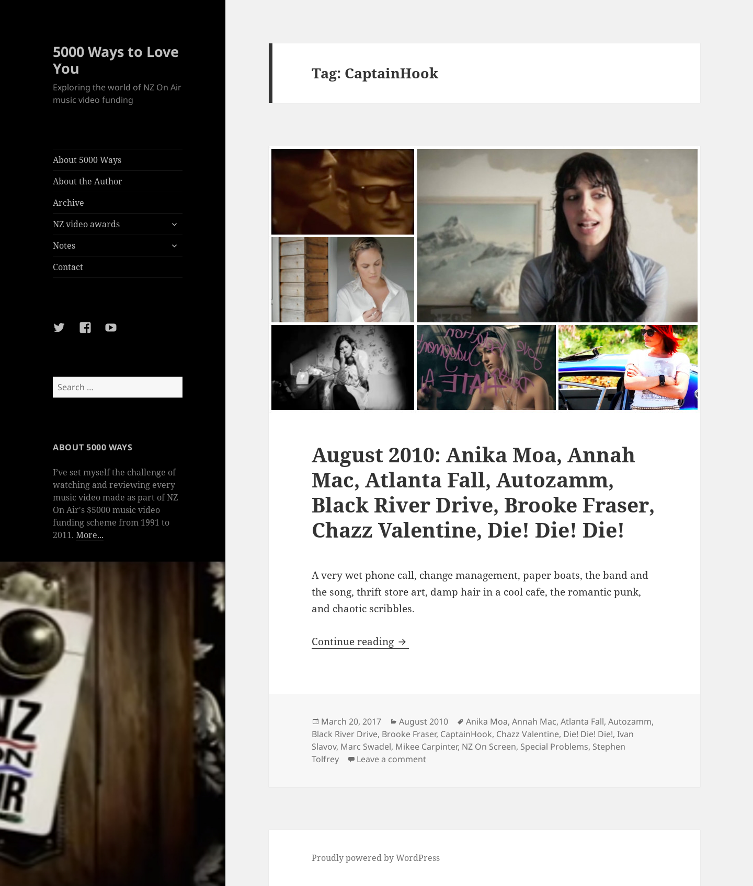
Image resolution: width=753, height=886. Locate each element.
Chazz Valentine (527, 734)
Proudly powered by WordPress (376, 858)
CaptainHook (466, 734)
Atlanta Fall (582, 721)
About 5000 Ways (87, 160)
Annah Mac (534, 721)
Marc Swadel (365, 746)
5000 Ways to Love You (116, 60)
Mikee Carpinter (426, 746)
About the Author (87, 181)
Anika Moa (487, 721)
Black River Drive (345, 734)
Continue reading (360, 641)
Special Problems (554, 746)
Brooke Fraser (409, 734)
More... (90, 535)
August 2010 (423, 721)
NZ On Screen (489, 746)
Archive (68, 202)
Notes (64, 245)
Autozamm (630, 721)
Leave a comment (391, 759)
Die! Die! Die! (588, 734)
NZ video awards (86, 224)
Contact (68, 267)
